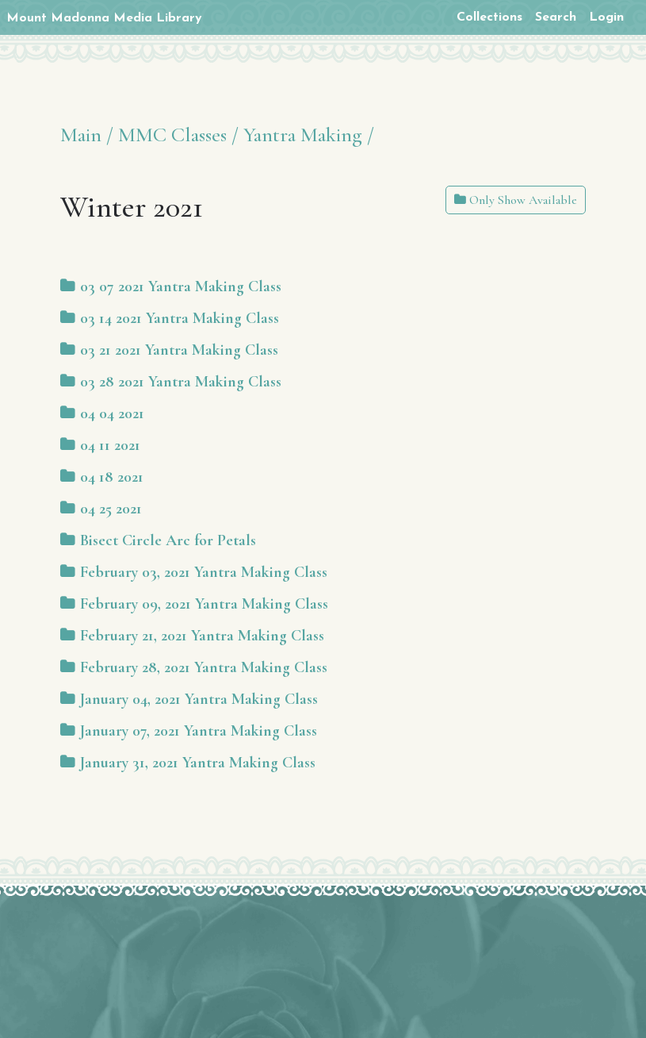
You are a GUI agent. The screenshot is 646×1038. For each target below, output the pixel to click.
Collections (489, 17)
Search (555, 17)
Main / (86, 134)
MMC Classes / (178, 134)
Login (606, 17)
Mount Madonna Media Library (104, 18)
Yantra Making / (308, 134)
